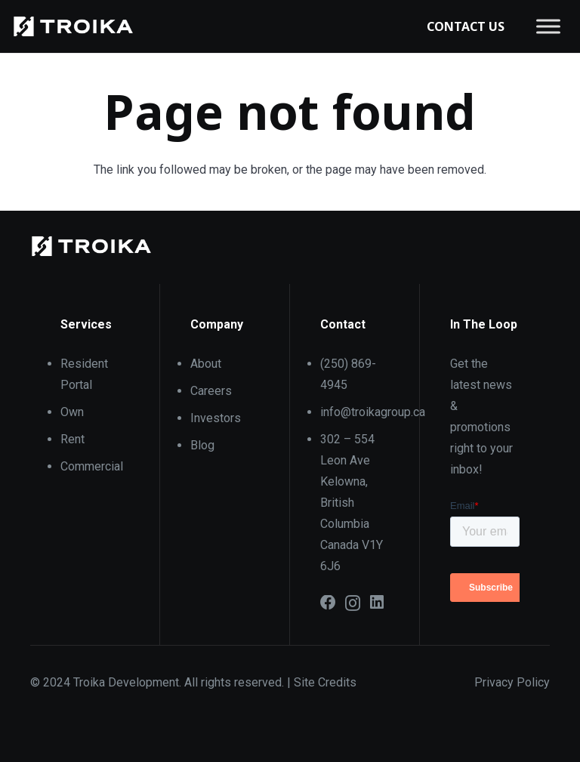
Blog (202, 445)
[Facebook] (328, 603)
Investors (215, 418)
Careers (211, 391)
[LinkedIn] (377, 603)
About (205, 363)
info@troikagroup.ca (372, 412)
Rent (72, 439)
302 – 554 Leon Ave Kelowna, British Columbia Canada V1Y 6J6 (351, 502)
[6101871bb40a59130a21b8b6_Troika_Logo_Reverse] (73, 26)
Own (72, 412)
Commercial (91, 466)
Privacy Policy (512, 682)
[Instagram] (352, 603)
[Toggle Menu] (548, 26)
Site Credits (325, 682)
